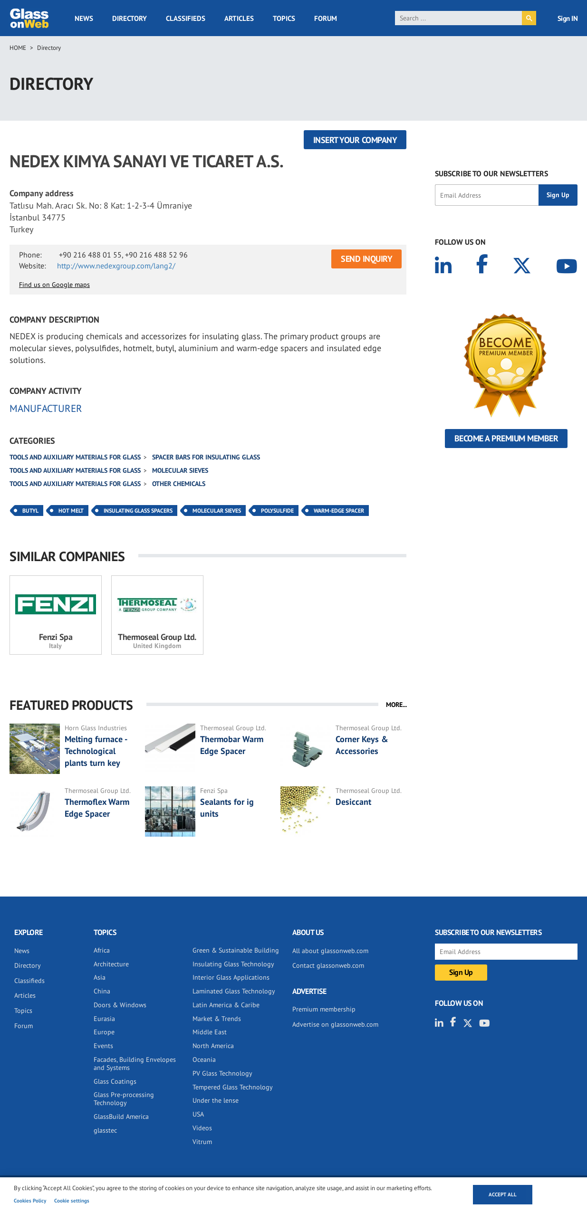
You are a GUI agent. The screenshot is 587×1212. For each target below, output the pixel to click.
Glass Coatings (115, 1081)
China (102, 991)
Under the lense (215, 1100)
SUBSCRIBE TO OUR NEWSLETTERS (491, 173)
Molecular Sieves (216, 510)
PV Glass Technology (222, 1073)
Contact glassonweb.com (328, 965)
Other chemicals (178, 483)
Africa (102, 950)
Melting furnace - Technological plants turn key (96, 751)
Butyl (30, 510)
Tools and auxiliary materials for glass (75, 457)
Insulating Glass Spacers (138, 510)
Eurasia (104, 1018)
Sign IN (568, 18)
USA (198, 1114)
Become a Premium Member (506, 438)
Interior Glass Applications (230, 977)
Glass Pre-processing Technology (124, 1098)
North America (213, 1045)
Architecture (111, 964)
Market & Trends (216, 1018)
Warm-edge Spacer (339, 510)
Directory (129, 18)
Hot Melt (71, 510)
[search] (458, 18)
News (84, 18)
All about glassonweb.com (330, 950)
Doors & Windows (120, 1005)
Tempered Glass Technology (232, 1087)
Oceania (204, 1059)
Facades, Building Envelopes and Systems (135, 1063)
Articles (239, 18)
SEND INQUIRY (366, 258)
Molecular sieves (180, 470)
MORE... (396, 704)
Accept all (503, 1194)
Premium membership (324, 1009)
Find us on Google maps (54, 284)
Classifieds (185, 18)
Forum (325, 18)
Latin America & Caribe (226, 1005)
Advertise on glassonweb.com (335, 1024)
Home (18, 48)
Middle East (209, 1032)
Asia (100, 977)
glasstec (105, 1130)
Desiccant (353, 801)
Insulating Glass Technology (233, 964)
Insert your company (355, 139)
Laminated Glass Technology (233, 991)
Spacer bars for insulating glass (206, 457)
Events (103, 1045)
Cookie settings (71, 1200)
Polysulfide (277, 510)
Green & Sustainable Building (235, 950)
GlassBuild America (121, 1116)
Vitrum (202, 1141)
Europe (104, 1032)
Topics (284, 18)
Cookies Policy (30, 1200)
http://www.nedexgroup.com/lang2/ (116, 265)
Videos (202, 1128)
